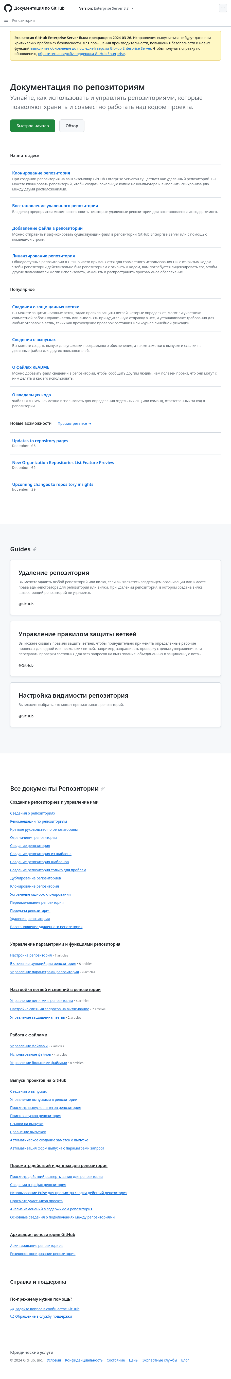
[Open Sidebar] (6, 20)
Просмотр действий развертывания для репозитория (56, 1176)
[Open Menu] (223, 8)
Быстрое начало (32, 126)
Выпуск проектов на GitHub (38, 1080)
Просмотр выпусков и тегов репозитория (45, 1107)
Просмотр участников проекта (36, 1200)
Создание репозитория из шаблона (41, 853)
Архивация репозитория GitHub (42, 1234)
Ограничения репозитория (33, 837)
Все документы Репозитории (57, 788)
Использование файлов (38, 1054)
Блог (185, 1360)
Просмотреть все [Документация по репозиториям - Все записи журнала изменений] (74, 423)
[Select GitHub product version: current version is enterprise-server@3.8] (106, 8)
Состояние (116, 1360)
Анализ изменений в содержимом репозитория (51, 1209)
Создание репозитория (30, 845)
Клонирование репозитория (34, 886)
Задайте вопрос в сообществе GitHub (44, 1308)
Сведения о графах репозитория (38, 1184)
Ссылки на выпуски (26, 1123)
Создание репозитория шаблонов (39, 861)
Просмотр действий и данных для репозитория (59, 1165)
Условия (54, 1360)
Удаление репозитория (30, 918)
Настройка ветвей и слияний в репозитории (55, 989)
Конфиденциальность (84, 1360)
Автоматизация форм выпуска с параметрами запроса (57, 1148)
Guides (23, 549)
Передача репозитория (30, 910)
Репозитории (23, 20)
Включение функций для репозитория (51, 963)
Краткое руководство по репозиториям (44, 829)
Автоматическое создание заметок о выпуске (49, 1140)
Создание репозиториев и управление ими (54, 802)
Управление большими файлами (46, 1063)
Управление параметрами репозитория (52, 972)
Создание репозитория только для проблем (48, 870)
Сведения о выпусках (28, 1091)
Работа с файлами (28, 1035)
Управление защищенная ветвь (45, 1017)
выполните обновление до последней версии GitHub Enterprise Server (90, 48)
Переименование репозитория (37, 902)
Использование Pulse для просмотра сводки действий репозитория (68, 1192)
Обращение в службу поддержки (41, 1316)
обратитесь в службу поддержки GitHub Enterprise (81, 53)
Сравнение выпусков (28, 1131)
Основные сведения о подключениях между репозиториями (62, 1217)
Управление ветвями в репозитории (49, 1000)
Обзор (72, 126)
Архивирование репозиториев (36, 1245)
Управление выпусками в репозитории (43, 1099)
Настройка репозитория (39, 955)
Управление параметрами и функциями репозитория (65, 944)
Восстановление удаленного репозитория (46, 926)
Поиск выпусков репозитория (35, 1115)
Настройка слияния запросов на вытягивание (57, 1009)
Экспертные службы (160, 1360)
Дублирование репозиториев (35, 878)
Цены (133, 1360)
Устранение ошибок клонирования (40, 894)
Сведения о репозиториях (32, 813)
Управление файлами (37, 1046)
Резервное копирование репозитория (43, 1253)
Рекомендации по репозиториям (38, 821)
